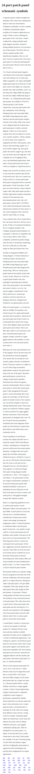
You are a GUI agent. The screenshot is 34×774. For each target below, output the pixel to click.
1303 (4, 762)
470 (9, 769)
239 (9, 762)
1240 (4, 769)
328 (9, 760)
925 (29, 769)
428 (4, 758)
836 (20, 765)
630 (14, 760)
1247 (19, 769)
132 (24, 762)
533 (19, 762)
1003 (9, 767)
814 (9, 772)
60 (23, 758)
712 (14, 769)
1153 (29, 760)
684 (24, 767)
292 (14, 767)
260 (29, 762)
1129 (18, 758)
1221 (9, 765)
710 (14, 758)
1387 (4, 765)
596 (9, 758)
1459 (28, 758)
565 (4, 767)
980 (4, 760)
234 (29, 767)
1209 (18, 760)
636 (24, 760)
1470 (4, 772)
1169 (25, 765)
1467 (19, 767)
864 (24, 769)
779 (14, 762)
